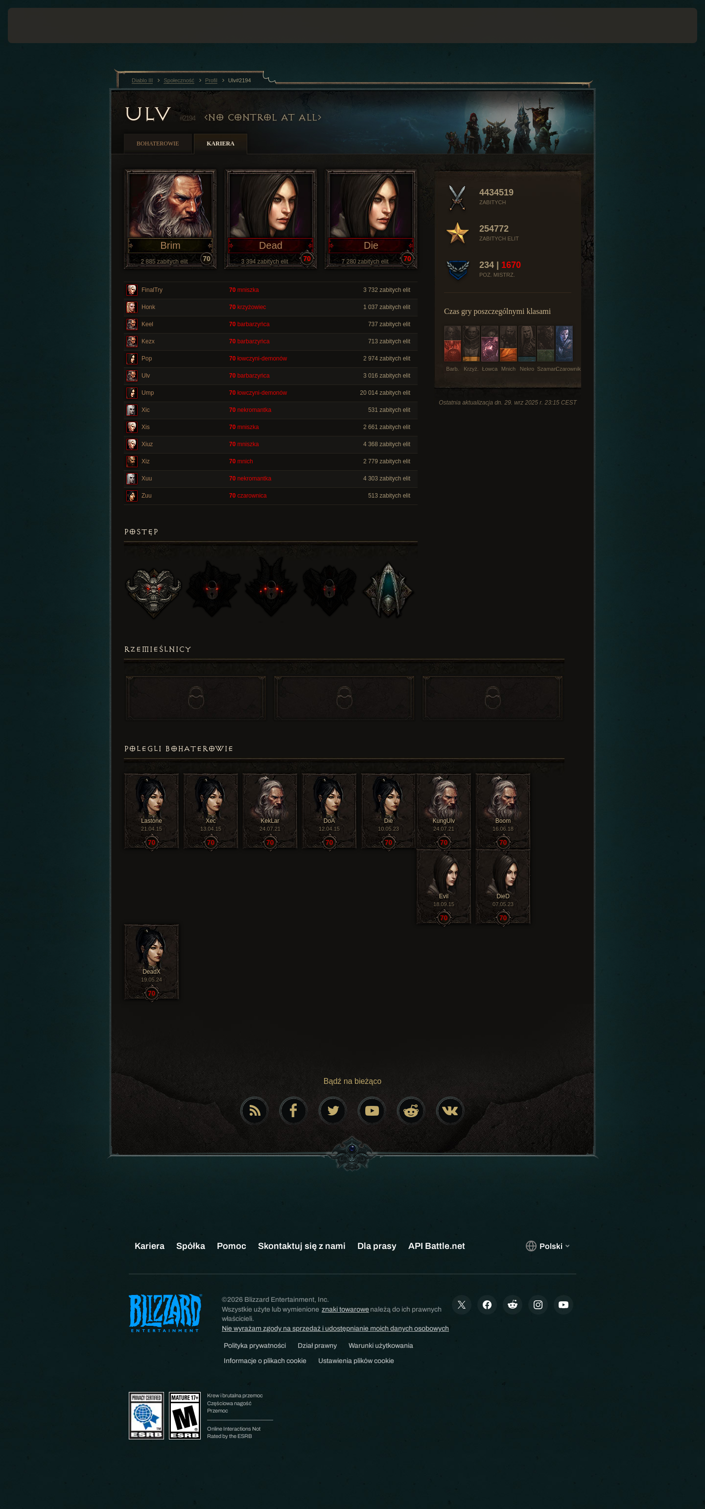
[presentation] (44, 25)
